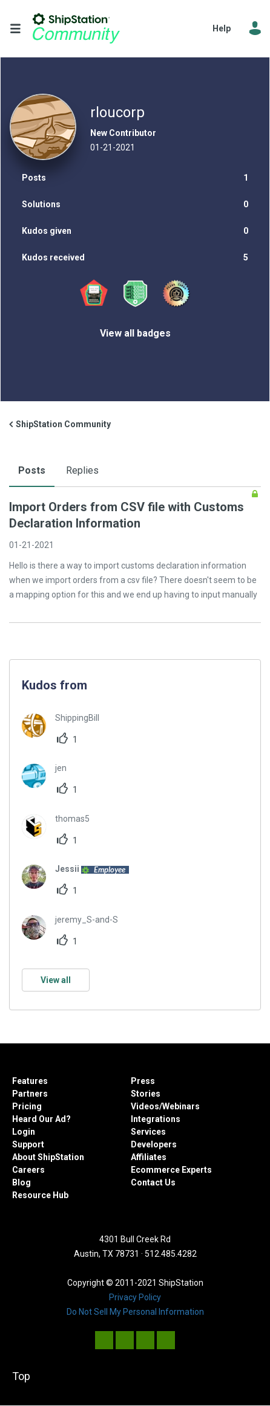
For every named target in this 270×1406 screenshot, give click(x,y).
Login (23, 1132)
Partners (30, 1093)
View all (56, 980)
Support (28, 1144)
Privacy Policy (135, 1297)
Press (143, 1081)
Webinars (181, 1106)
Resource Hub (40, 1195)
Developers (154, 1144)
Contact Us (153, 1182)
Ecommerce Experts (171, 1170)
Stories (145, 1093)
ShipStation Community (76, 28)
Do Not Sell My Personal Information (135, 1312)
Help (221, 28)
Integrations (155, 1119)
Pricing (27, 1106)
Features (30, 1081)
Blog (21, 1182)
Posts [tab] (31, 470)
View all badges (135, 333)
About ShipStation (48, 1157)
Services (148, 1132)
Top (21, 1376)
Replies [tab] (82, 470)
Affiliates (148, 1157)
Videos (145, 1106)
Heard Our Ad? (41, 1119)
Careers (28, 1170)
